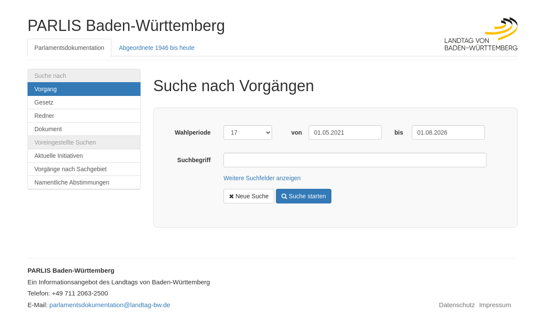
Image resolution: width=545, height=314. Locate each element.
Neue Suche (249, 196)
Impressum (495, 305)
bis (399, 132)
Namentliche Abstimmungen (71, 182)
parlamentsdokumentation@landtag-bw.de (109, 304)
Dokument (48, 129)
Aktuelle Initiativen (58, 155)
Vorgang (45, 89)
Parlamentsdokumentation (69, 47)
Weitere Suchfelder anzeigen (262, 178)
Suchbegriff (194, 160)
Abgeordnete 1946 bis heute (157, 47)
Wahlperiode (193, 132)
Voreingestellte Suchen (65, 142)
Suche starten (304, 196)
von (296, 132)
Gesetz (43, 102)
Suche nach (50, 75)
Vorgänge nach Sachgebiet (70, 169)
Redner (44, 115)
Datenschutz (457, 305)
